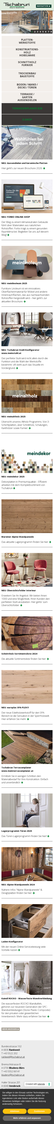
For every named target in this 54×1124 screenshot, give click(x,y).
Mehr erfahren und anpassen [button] (27, 1118)
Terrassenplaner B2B (27, 108)
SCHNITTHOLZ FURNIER (27, 64)
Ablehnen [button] (14, 1111)
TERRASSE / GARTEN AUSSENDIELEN (27, 97)
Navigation (43, 6)
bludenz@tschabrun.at (12, 1074)
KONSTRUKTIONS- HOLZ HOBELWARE (27, 52)
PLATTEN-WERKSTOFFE (27, 41)
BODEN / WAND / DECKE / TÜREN (27, 86)
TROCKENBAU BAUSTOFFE (27, 75)
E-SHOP (27, 119)
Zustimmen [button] (39, 1111)
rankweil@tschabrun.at (13, 1056)
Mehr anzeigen (10, 1029)
